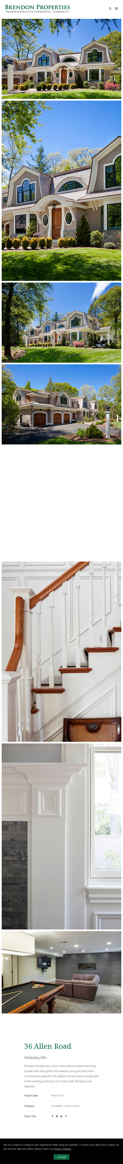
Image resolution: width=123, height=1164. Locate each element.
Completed (57, 1106)
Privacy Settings (62, 1148)
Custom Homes (71, 1106)
